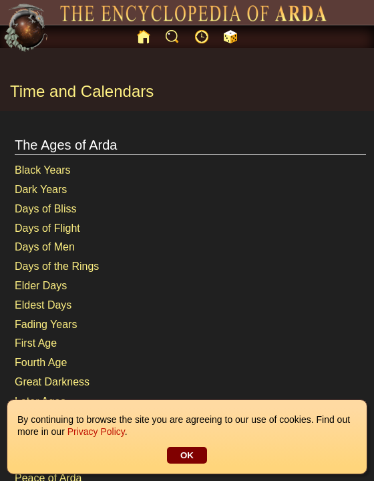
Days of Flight (47, 228)
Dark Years (41, 189)
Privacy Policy (96, 431)
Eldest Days (43, 305)
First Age (36, 343)
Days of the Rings (57, 266)
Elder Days (41, 285)
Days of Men (45, 247)
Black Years (43, 170)
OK (187, 455)
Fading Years (46, 324)
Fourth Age (41, 362)
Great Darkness (52, 381)
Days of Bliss (45, 208)
